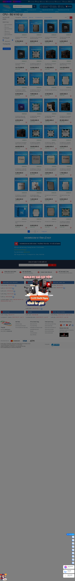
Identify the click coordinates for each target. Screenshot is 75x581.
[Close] (51, 277)
